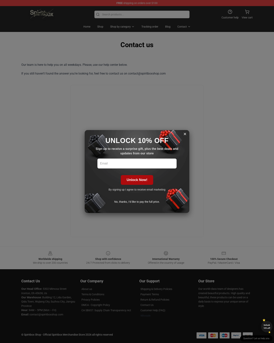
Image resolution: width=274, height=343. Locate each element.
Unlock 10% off (267, 326)
